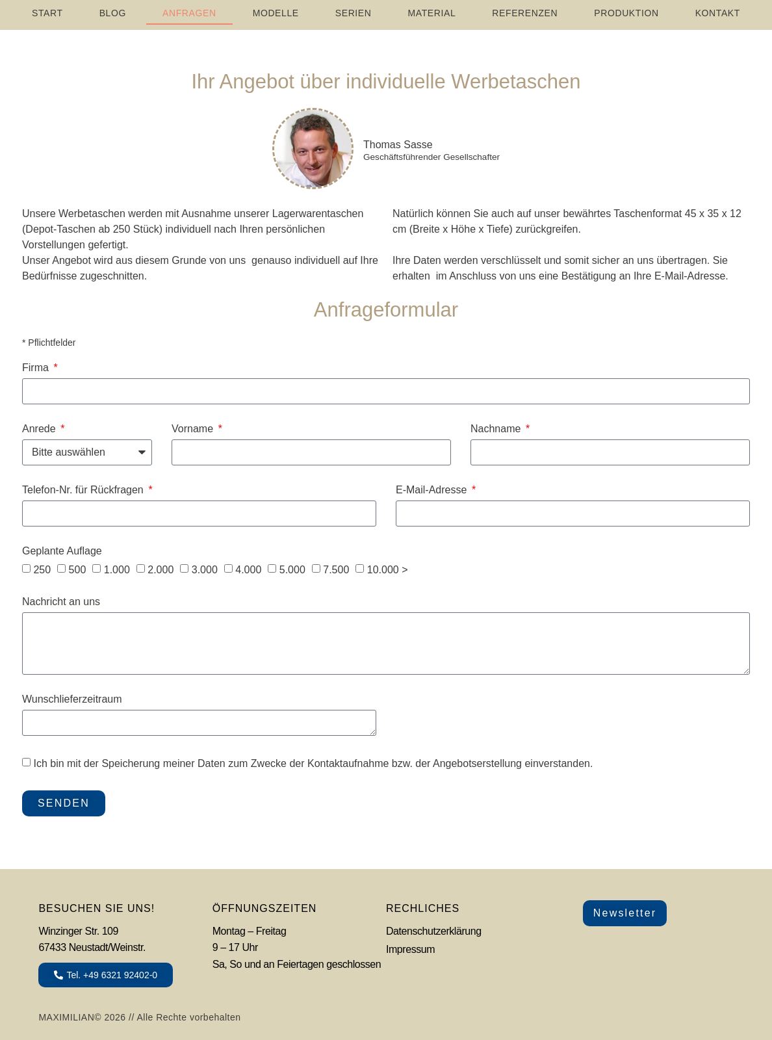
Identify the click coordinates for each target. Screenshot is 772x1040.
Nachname (497, 429)
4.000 (248, 569)
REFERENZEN (525, 13)
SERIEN (353, 13)
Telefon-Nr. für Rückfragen (84, 490)
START (47, 13)
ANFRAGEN (189, 13)
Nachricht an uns (61, 602)
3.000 (205, 569)
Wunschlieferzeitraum (72, 699)
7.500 (336, 569)
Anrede (40, 429)
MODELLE (276, 13)
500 (77, 569)
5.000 (292, 569)
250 (42, 569)
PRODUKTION (626, 13)
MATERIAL (432, 13)
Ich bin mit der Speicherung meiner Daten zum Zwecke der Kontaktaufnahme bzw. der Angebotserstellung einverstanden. (313, 763)
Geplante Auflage (62, 551)
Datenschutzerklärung (434, 931)
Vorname (194, 429)
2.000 (161, 569)
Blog (112, 13)
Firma (36, 368)
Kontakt (717, 13)
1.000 (117, 569)
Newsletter (625, 912)
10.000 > (387, 569)
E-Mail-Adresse (433, 490)
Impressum (410, 949)
